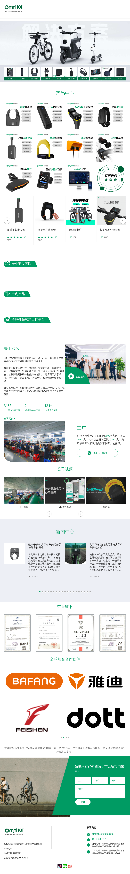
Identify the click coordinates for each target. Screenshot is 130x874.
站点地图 (8, 849)
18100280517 (99, 839)
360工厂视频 (97, 453)
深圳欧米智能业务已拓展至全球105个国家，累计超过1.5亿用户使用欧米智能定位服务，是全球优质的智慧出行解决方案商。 (65, 750)
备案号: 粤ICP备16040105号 (16, 858)
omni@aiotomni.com (102, 833)
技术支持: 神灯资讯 (12, 853)
